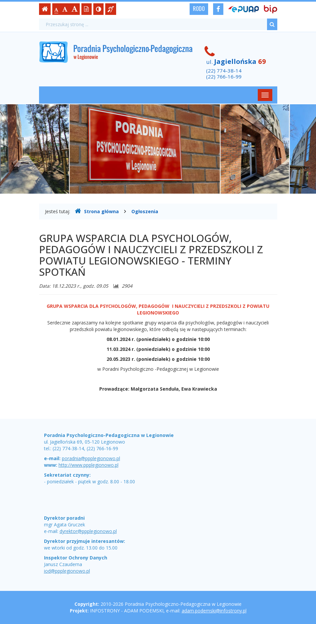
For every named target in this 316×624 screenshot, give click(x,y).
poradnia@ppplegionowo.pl (91, 458)
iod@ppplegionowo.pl (67, 571)
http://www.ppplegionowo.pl (88, 465)
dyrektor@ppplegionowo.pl (88, 531)
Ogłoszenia (144, 211)
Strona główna (97, 211)
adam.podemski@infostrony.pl (214, 610)
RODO (199, 9)
